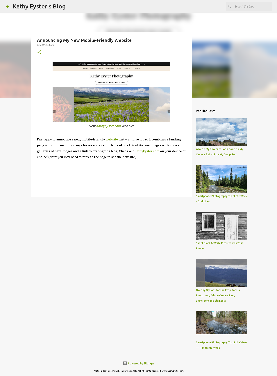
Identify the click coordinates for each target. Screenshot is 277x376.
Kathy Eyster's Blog (39, 6)
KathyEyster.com (108, 126)
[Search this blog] (252, 6)
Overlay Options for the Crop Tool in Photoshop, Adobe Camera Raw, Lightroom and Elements (218, 295)
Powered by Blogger (138, 363)
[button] (39, 52)
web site (112, 139)
